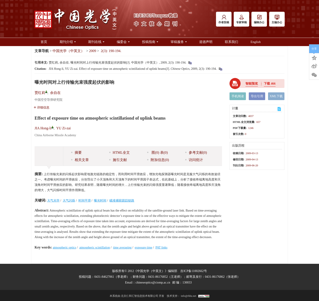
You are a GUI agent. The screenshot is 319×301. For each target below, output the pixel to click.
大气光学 (53, 200)
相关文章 (80, 160)
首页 (44, 42)
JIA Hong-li (43, 128)
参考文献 (196, 152)
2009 (92, 51)
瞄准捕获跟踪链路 (121, 200)
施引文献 (118, 160)
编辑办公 (259, 19)
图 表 (157, 152)
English (256, 42)
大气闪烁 (69, 200)
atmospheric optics (64, 247)
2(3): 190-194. (111, 51)
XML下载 (276, 96)
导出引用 (257, 96)
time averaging (122, 247)
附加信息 (158, 160)
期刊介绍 (68, 42)
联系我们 (231, 42)
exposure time (143, 247)
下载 (270, 83)
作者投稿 (223, 19)
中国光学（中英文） (68, 51)
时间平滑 (84, 200)
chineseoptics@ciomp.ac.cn (153, 282)
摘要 (76, 152)
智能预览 (251, 83)
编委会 (123, 42)
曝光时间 (100, 200)
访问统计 (194, 160)
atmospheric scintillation (94, 247)
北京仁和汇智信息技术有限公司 (139, 295)
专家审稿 (241, 19)
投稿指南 (150, 42)
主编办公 (277, 19)
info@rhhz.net (188, 295)
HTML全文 (119, 152)
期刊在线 (96, 42)
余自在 (55, 93)
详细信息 (41, 107)
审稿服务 (179, 42)
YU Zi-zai (63, 128)
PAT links (161, 247)
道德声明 (205, 42)
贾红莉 (40, 93)
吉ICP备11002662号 (193, 271)
